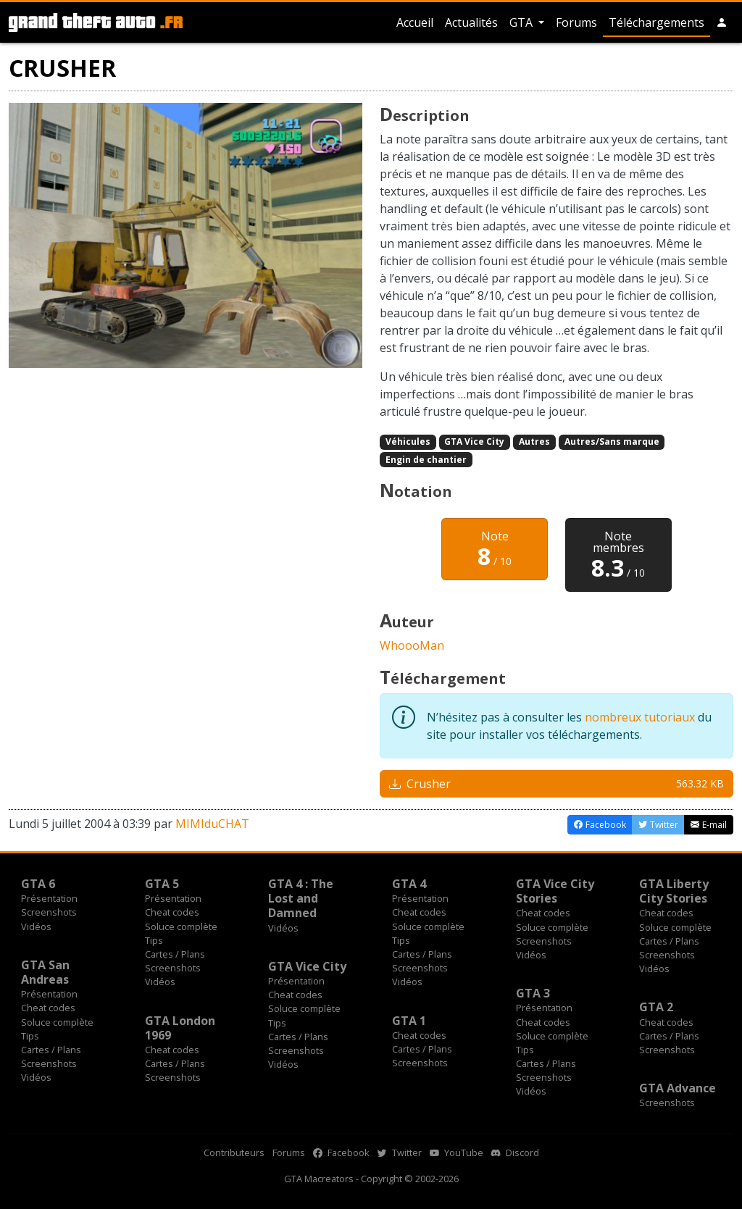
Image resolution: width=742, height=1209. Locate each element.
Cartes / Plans (175, 954)
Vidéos (36, 926)
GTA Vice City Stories (555, 891)
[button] (721, 22)
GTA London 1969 (180, 1028)
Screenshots (49, 912)
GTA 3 (533, 993)
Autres (534, 441)
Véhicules (407, 441)
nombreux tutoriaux (640, 717)
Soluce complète (181, 926)
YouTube (456, 1152)
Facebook (341, 1152)
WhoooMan (412, 645)
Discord (515, 1152)
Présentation (49, 898)
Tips (154, 940)
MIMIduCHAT (212, 824)
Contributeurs (234, 1152)
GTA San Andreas (45, 972)
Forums (576, 22)
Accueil (414, 22)
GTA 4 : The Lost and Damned (300, 898)
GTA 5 (162, 884)
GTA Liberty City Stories (674, 891)
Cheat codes (172, 912)
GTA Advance (677, 1088)
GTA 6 (38, 884)
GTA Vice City (474, 441)
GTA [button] (522, 22)
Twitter (400, 1152)
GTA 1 (409, 1021)
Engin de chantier (426, 459)
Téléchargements (656, 22)
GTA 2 (656, 1007)
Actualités (471, 22)
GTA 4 (409, 884)
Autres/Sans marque (611, 441)
